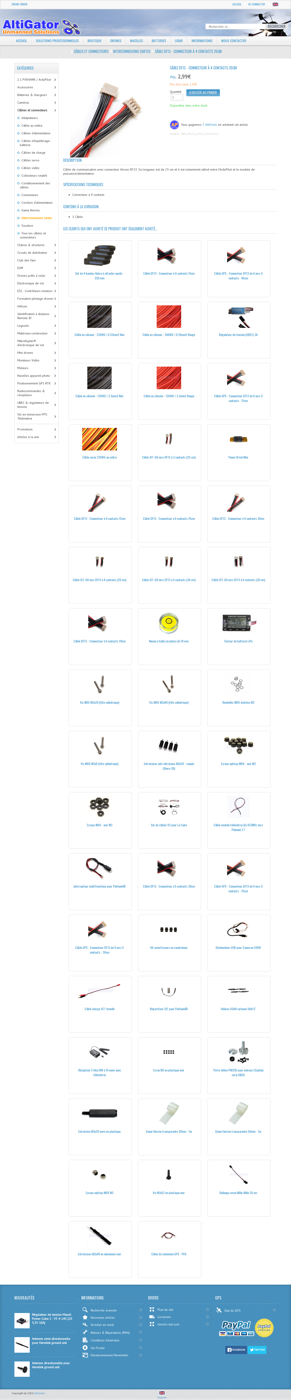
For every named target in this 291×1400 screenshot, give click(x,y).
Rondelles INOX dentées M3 (238, 702)
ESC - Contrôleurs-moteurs (35, 291)
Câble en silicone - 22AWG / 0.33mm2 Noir (99, 334)
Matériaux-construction (32, 333)
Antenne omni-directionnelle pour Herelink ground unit (51, 1341)
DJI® (20, 268)
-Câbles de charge (32, 153)
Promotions (25, 429)
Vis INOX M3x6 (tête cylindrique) (99, 763)
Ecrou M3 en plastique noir (168, 1070)
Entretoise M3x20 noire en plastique (99, 1131)
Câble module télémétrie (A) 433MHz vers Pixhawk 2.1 (238, 827)
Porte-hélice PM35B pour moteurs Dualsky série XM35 (238, 1072)
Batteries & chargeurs (32, 95)
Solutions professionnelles (57, 40)
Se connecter (256, 4)
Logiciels (23, 326)
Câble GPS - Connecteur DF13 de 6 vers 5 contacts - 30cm (99, 950)
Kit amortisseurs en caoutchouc (168, 947)
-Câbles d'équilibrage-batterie (35, 143)
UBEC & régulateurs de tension (33, 405)
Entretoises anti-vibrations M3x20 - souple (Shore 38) (169, 766)
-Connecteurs (29, 195)
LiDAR (179, 40)
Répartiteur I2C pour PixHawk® (169, 1008)
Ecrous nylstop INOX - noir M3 (238, 763)
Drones (116, 40)
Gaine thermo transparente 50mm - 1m (238, 1131)
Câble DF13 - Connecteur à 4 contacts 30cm (238, 518)
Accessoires (25, 87)
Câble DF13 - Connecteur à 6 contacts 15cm (169, 273)
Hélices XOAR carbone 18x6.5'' (238, 1008)
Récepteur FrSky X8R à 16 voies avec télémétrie (99, 1072)
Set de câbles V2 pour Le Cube (169, 824)
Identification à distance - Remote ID (34, 316)
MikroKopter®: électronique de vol (30, 343)
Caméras (23, 102)
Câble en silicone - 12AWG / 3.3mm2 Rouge (169, 395)
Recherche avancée (99, 1309)
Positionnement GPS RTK (34, 383)
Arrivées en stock (98, 1324)
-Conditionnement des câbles (35, 185)
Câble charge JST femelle (100, 1008)
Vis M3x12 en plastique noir (169, 1192)
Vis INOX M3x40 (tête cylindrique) (169, 702)
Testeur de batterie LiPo (238, 641)
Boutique (95, 40)
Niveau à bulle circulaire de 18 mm (169, 641)
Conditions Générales (101, 1340)
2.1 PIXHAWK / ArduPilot (34, 80)
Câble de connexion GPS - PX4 (168, 1254)
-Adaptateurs (29, 118)
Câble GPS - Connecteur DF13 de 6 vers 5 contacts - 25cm (238, 888)
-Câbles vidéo (29, 168)
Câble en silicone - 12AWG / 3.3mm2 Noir (99, 395)
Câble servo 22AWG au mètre (99, 457)
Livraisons (160, 1317)
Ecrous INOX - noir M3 (99, 824)
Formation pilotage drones (35, 299)
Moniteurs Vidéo (28, 360)
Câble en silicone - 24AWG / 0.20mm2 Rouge (168, 334)
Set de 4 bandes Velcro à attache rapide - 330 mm (99, 275)
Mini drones (25, 353)
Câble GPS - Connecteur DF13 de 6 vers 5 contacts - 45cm (238, 275)
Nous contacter (234, 40)
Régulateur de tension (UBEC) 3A (238, 334)
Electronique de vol (30, 283)
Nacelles (136, 40)
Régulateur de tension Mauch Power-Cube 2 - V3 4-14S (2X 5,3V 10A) (52, 1319)
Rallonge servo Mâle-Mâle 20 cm (238, 1192)
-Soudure (26, 226)
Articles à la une (28, 437)
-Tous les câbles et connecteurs (33, 235)
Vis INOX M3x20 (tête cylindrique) (99, 702)
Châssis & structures (31, 245)
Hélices (22, 306)
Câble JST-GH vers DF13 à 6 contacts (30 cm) (238, 579)
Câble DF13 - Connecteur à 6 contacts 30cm (169, 886)
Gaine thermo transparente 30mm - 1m (169, 1131)
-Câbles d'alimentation (35, 133)
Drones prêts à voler (31, 276)
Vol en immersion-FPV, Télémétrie (32, 416)
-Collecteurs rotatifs (33, 176)
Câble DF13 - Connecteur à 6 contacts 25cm (169, 518)
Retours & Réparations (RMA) (106, 1332)
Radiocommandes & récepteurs (31, 393)
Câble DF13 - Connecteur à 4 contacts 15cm (99, 518)
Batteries (159, 40)
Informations (202, 40)
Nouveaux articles (98, 1317)
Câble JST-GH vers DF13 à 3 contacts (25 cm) (169, 457)
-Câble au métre (31, 125)
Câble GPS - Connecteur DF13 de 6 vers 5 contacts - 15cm (238, 398)
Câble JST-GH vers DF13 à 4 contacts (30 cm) (169, 579)
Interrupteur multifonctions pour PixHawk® (100, 886)
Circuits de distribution (32, 253)
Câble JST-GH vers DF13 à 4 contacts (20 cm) (99, 579)
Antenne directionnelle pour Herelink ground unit (51, 1365)
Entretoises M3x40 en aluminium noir (99, 1254)
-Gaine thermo (30, 210)
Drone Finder (19, 4)
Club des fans (26, 260)
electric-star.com (164, 1324)
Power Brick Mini (238, 457)
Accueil (236, 4)
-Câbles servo (29, 160)
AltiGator (39, 1393)
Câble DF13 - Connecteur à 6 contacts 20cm (100, 641)
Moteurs (22, 368)
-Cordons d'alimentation (36, 203)
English (162, 1395)
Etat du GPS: (229, 1310)
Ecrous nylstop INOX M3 (99, 1192)
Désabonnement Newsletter (105, 1355)
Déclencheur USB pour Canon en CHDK (238, 947)
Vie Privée (93, 1347)
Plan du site (161, 1309)
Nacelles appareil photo (33, 376)
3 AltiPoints (209, 125)
